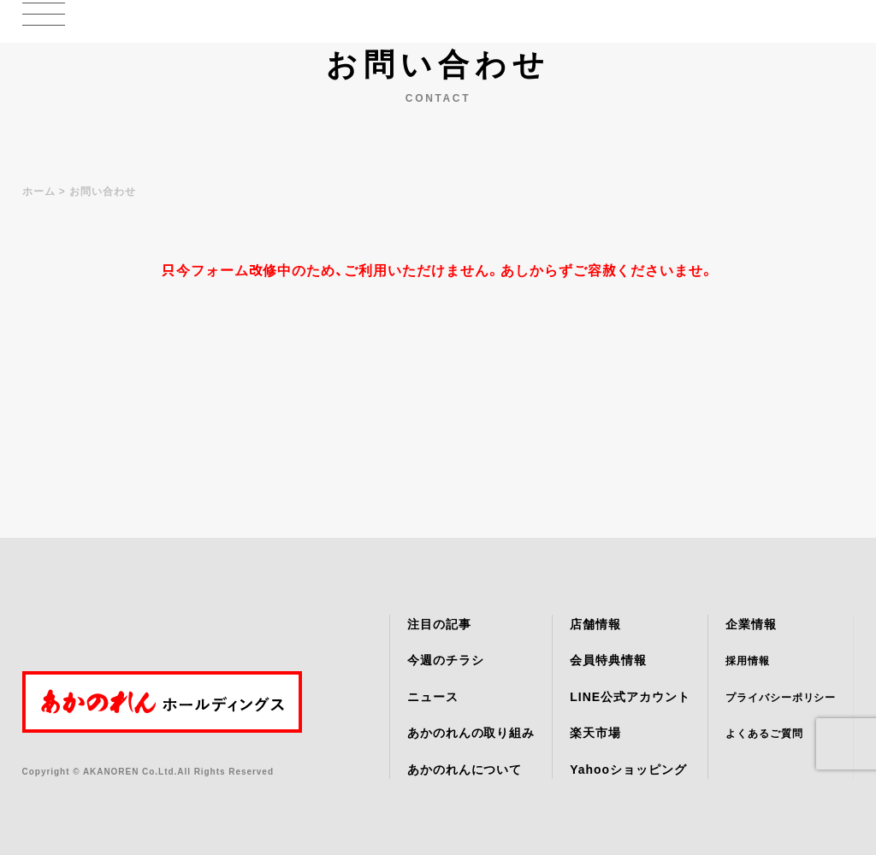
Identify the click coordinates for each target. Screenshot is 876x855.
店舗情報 (595, 624)
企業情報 (751, 624)
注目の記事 (439, 624)
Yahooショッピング (628, 769)
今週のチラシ (445, 660)
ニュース (433, 697)
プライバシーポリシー (781, 698)
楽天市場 (595, 733)
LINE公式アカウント (630, 697)
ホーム (39, 192)
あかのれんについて (465, 769)
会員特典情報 (608, 660)
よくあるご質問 (764, 734)
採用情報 (747, 661)
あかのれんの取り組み (471, 733)
